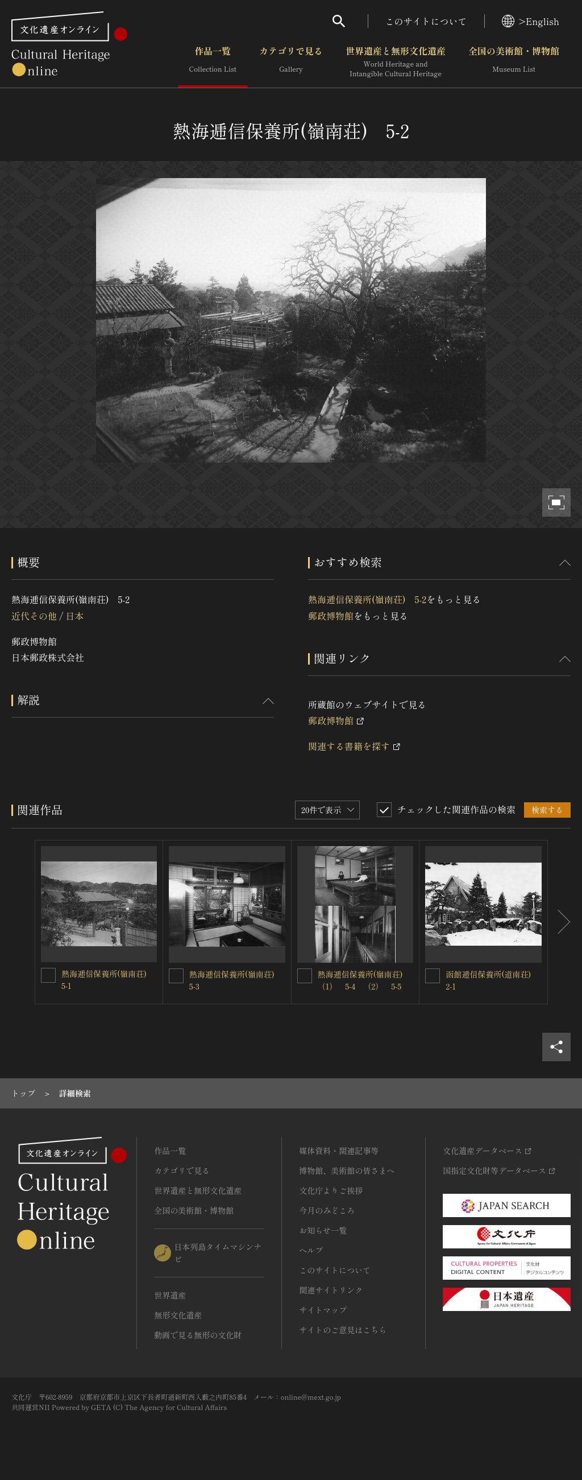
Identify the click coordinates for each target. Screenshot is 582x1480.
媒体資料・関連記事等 (339, 1150)
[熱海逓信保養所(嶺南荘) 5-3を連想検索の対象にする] (176, 975)
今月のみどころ (327, 1210)
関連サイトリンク (331, 1290)
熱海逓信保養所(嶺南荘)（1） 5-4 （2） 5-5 (360, 980)
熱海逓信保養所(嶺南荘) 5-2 (367, 599)
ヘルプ (311, 1250)
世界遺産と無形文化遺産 (396, 62)
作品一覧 (212, 62)
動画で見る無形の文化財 (198, 1335)
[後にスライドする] (559, 922)
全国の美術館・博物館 (513, 62)
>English (530, 21)
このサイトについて (426, 21)
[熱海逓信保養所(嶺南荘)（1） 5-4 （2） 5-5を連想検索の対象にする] (304, 975)
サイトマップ (323, 1310)
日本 (74, 615)
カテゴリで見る (291, 62)
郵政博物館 (331, 615)
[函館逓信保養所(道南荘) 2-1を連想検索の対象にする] (432, 975)
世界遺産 (170, 1295)
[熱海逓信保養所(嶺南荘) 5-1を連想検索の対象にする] (48, 975)
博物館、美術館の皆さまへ (346, 1170)
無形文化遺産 (178, 1315)
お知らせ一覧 (323, 1230)
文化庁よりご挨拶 (331, 1190)
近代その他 (34, 615)
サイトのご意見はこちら (342, 1329)
